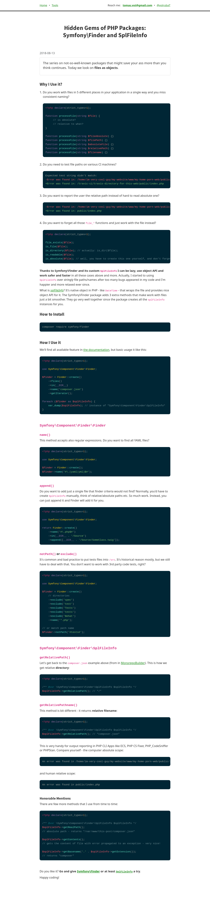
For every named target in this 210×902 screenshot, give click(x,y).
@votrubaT (163, 5)
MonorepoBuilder (133, 663)
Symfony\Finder (88, 871)
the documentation (96, 350)
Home (43, 5)
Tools (55, 5)
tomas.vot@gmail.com (137, 5)
